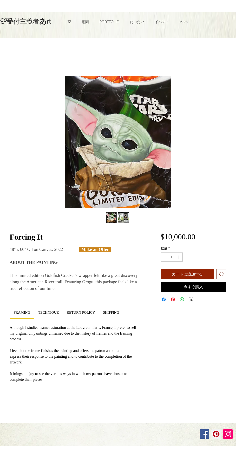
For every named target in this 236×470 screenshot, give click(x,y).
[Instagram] (228, 434)
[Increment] (179, 257)
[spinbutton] (171, 257)
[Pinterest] (216, 434)
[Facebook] (204, 434)
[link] (21, 312)
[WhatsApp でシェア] (182, 299)
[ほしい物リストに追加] (221, 274)
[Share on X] (191, 299)
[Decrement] (164, 257)
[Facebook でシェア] (164, 299)
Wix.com (65, 417)
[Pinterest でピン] (173, 299)
